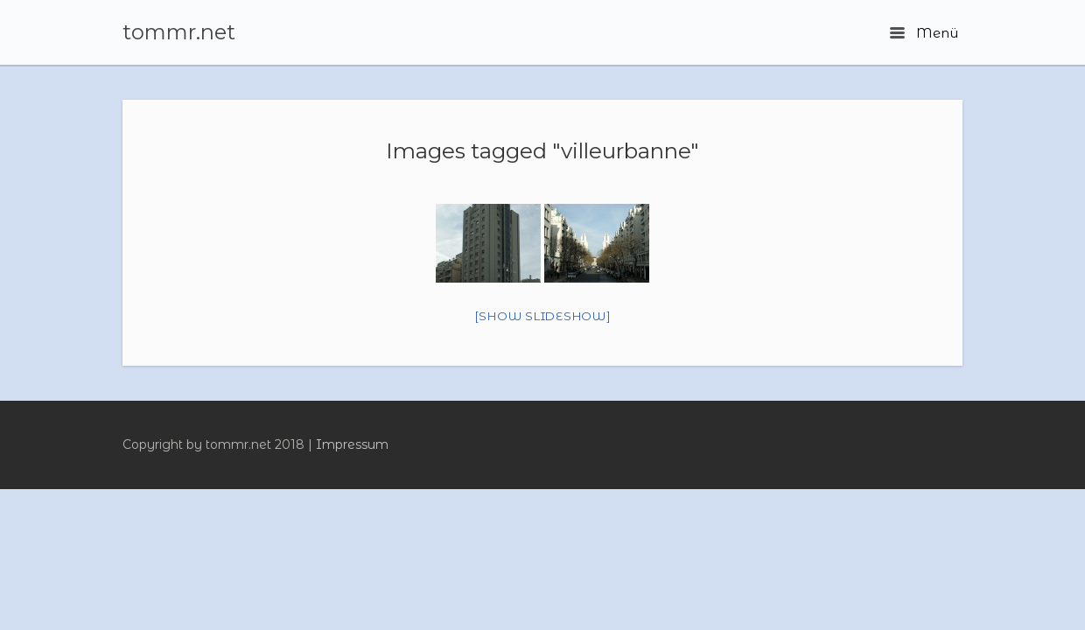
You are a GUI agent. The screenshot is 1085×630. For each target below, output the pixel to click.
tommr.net (178, 32)
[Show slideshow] (543, 316)
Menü (924, 32)
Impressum (352, 444)
